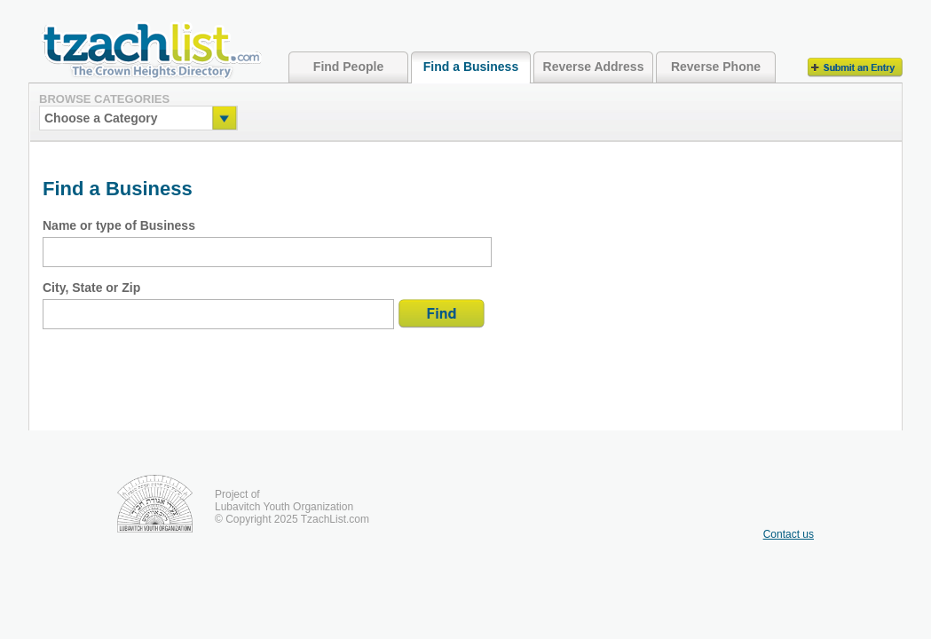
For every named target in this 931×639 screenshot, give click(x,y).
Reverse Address (593, 66)
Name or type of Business (119, 225)
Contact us (788, 534)
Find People (348, 66)
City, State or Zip (91, 287)
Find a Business (470, 66)
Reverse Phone (716, 66)
